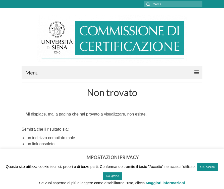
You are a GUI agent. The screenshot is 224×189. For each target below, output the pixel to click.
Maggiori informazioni (165, 183)
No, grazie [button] (112, 175)
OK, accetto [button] (207, 166)
